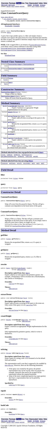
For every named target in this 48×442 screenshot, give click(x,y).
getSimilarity (27, 160)
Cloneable (16, 26)
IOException (21, 278)
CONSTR (17, 6)
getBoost (17, 160)
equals (10, 115)
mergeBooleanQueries (8, 162)
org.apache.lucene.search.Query (15, 19)
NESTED (8, 6)
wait (33, 169)
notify (19, 169)
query (10, 85)
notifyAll (26, 169)
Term (22, 120)
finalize (4, 169)
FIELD (12, 6)
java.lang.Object (7, 17)
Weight (5, 109)
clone (3, 160)
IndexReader (18, 143)
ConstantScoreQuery (8, 95)
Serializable (8, 26)
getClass (12, 169)
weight (35, 162)
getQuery (11, 132)
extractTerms (12, 120)
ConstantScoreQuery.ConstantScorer (21, 66)
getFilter (11, 126)
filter (11, 80)
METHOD (22, 6)
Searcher (21, 109)
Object (15, 115)
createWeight (12, 109)
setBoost (21, 162)
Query (9, 33)
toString (11, 149)
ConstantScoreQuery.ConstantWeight (21, 70)
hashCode (11, 138)
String (5, 149)
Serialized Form (10, 56)
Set (19, 120)
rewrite (10, 143)
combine (9, 160)
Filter (6, 82)
